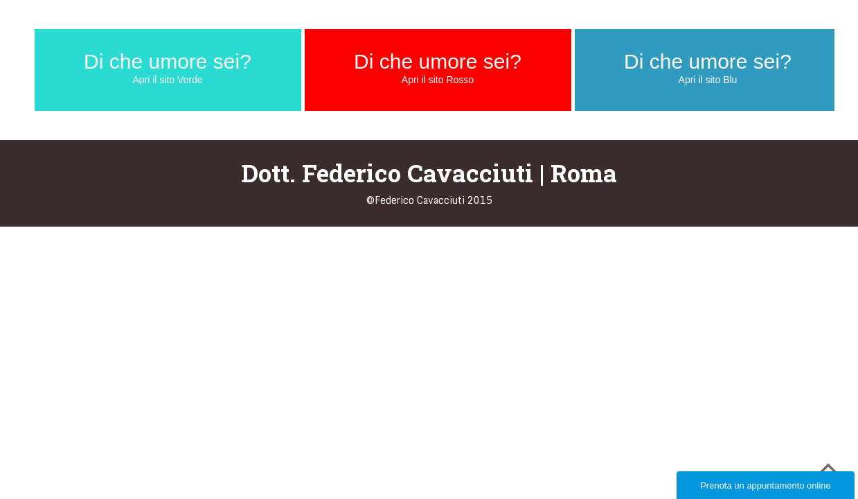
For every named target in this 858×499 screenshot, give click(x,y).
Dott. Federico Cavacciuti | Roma (429, 173)
